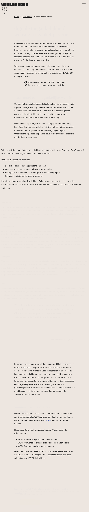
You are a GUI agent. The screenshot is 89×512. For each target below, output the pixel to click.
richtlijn (48, 420)
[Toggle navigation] (84, 4)
